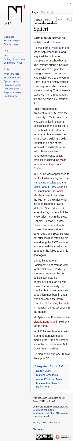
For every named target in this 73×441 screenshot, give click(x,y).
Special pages (11, 81)
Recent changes (12, 40)
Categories (41, 366)
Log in (67, 3)
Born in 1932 (57, 366)
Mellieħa (38, 208)
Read (37, 19)
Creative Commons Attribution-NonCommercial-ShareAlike (50, 410)
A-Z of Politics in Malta (49, 379)
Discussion (47, 12)
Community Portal (13, 62)
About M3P (54, 422)
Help (6, 55)
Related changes (12, 77)
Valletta (56, 47)
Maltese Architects (47, 374)
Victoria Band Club (45, 321)
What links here (11, 74)
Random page (11, 44)
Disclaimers (38, 429)
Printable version (12, 85)
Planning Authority (58, 303)
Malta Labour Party (45, 186)
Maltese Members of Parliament (48, 385)
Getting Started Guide (15, 59)
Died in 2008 (43, 370)
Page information (12, 92)
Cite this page (10, 96)
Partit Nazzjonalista (45, 182)
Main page (9, 37)
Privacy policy (39, 422)
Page (35, 12)
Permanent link (11, 88)
